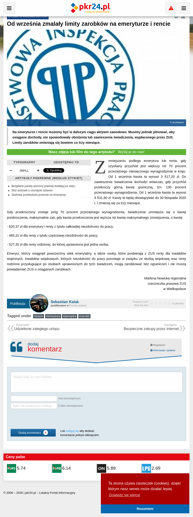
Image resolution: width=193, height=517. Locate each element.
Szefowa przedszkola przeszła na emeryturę (39, 194)
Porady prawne (77, 305)
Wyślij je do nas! (97, 152)
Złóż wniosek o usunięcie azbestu (32, 190)
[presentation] (46, 419)
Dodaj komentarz (33, 432)
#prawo (38, 316)
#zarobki (84, 316)
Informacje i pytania (162, 350)
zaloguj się (72, 431)
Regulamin (157, 345)
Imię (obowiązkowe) (69, 398)
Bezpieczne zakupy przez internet (151, 327)
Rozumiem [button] (145, 509)
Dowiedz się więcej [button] (124, 495)
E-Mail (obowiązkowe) (70, 405)
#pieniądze (69, 316)
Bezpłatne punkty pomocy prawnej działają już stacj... (44, 186)
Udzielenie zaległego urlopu (37, 327)
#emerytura (53, 316)
